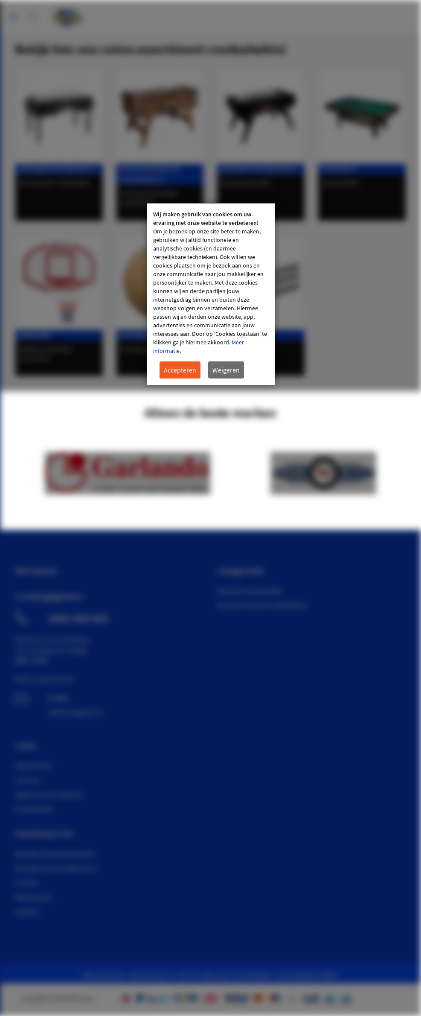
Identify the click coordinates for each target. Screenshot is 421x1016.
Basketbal (36, 335)
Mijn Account (33, 765)
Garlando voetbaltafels (58, 169)
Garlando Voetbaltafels (249, 590)
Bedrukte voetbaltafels (259, 169)
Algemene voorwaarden (49, 794)
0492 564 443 (78, 618)
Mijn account (412, 13)
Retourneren (33, 897)
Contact (26, 882)
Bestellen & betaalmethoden (55, 853)
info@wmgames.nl (75, 712)
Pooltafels (339, 169)
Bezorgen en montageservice (56, 868)
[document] (210, 294)
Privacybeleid (34, 809)
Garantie (27, 911)
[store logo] (67, 15)
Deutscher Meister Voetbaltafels (262, 605)
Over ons (28, 780)
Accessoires (140, 335)
